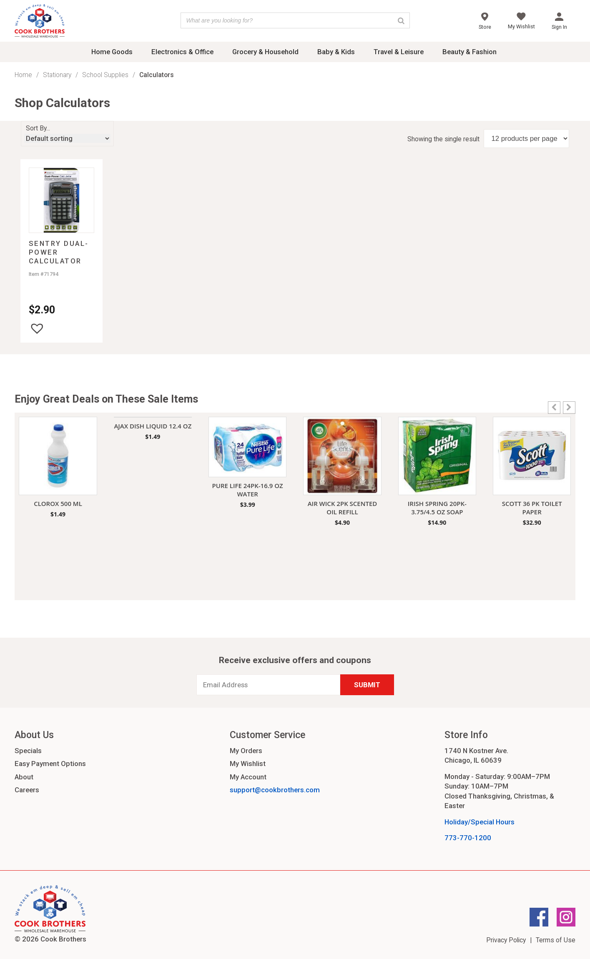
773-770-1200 (467, 838)
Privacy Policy (506, 940)
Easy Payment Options (50, 763)
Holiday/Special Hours (479, 822)
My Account (248, 777)
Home (23, 75)
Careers (27, 790)
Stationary (57, 75)
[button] (37, 328)
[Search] (401, 20)
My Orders (246, 750)
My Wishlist (248, 763)
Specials (28, 750)
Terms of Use (555, 940)
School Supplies (105, 75)
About (24, 777)
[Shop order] (67, 138)
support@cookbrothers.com (275, 790)
